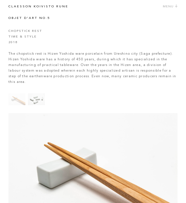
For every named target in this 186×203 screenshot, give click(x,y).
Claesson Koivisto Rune (38, 6)
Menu (170, 6)
